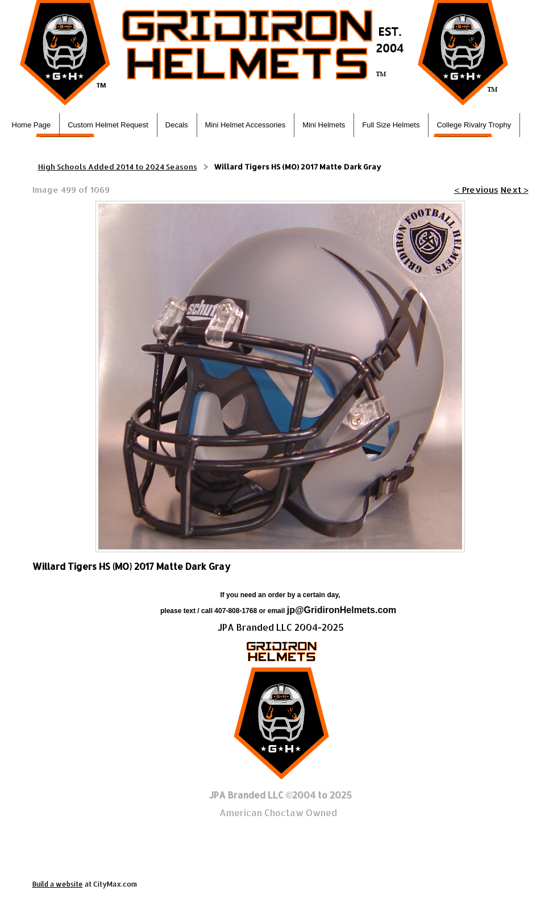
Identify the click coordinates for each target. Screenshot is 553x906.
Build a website (57, 884)
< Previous (476, 189)
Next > (515, 189)
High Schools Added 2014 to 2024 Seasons (117, 166)
